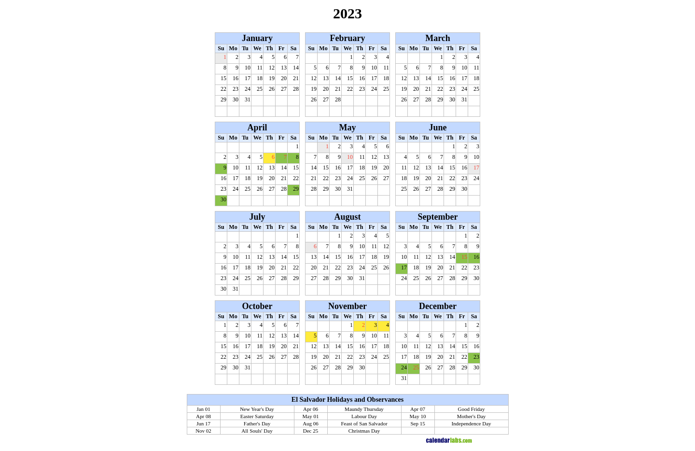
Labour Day (364, 416)
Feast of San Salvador (364, 423)
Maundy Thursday (364, 409)
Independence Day (471, 423)
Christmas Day (364, 431)
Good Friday (471, 409)
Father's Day (257, 423)
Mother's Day (471, 416)
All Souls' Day (256, 431)
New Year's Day (257, 409)
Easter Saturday (257, 416)
